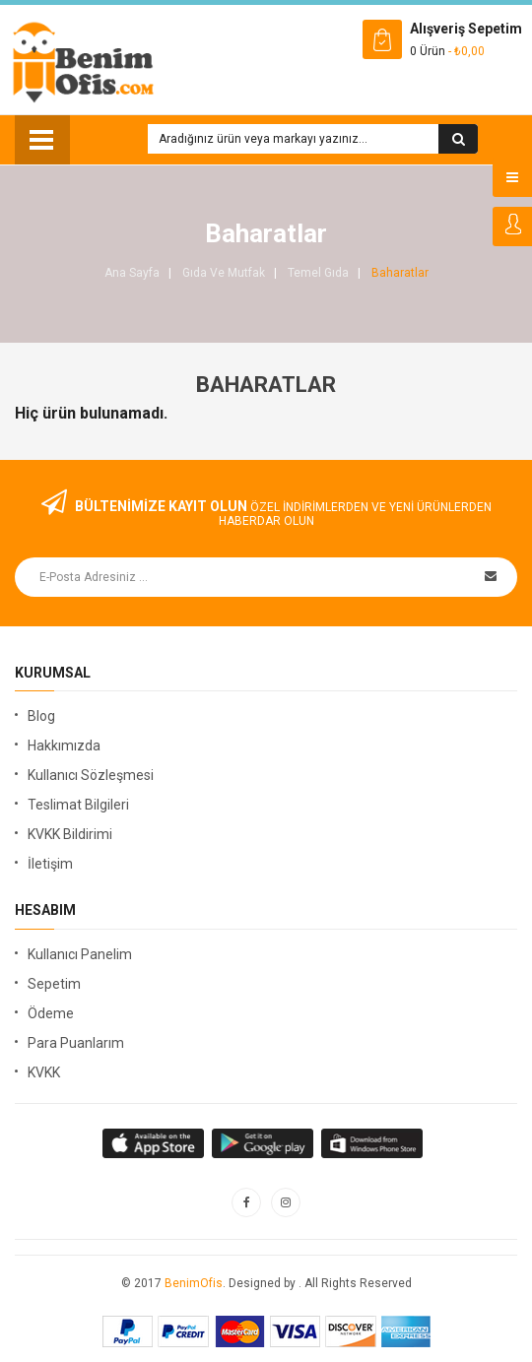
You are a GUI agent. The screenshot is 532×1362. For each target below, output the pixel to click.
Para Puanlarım (76, 1043)
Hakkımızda (64, 745)
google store (154, 1143)
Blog (41, 716)
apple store (263, 1143)
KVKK (44, 1072)
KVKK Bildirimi (70, 834)
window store (373, 1143)
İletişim (50, 864)
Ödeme (51, 1013)
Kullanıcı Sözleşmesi (91, 775)
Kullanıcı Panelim (80, 954)
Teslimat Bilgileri (78, 804)
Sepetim (54, 984)
